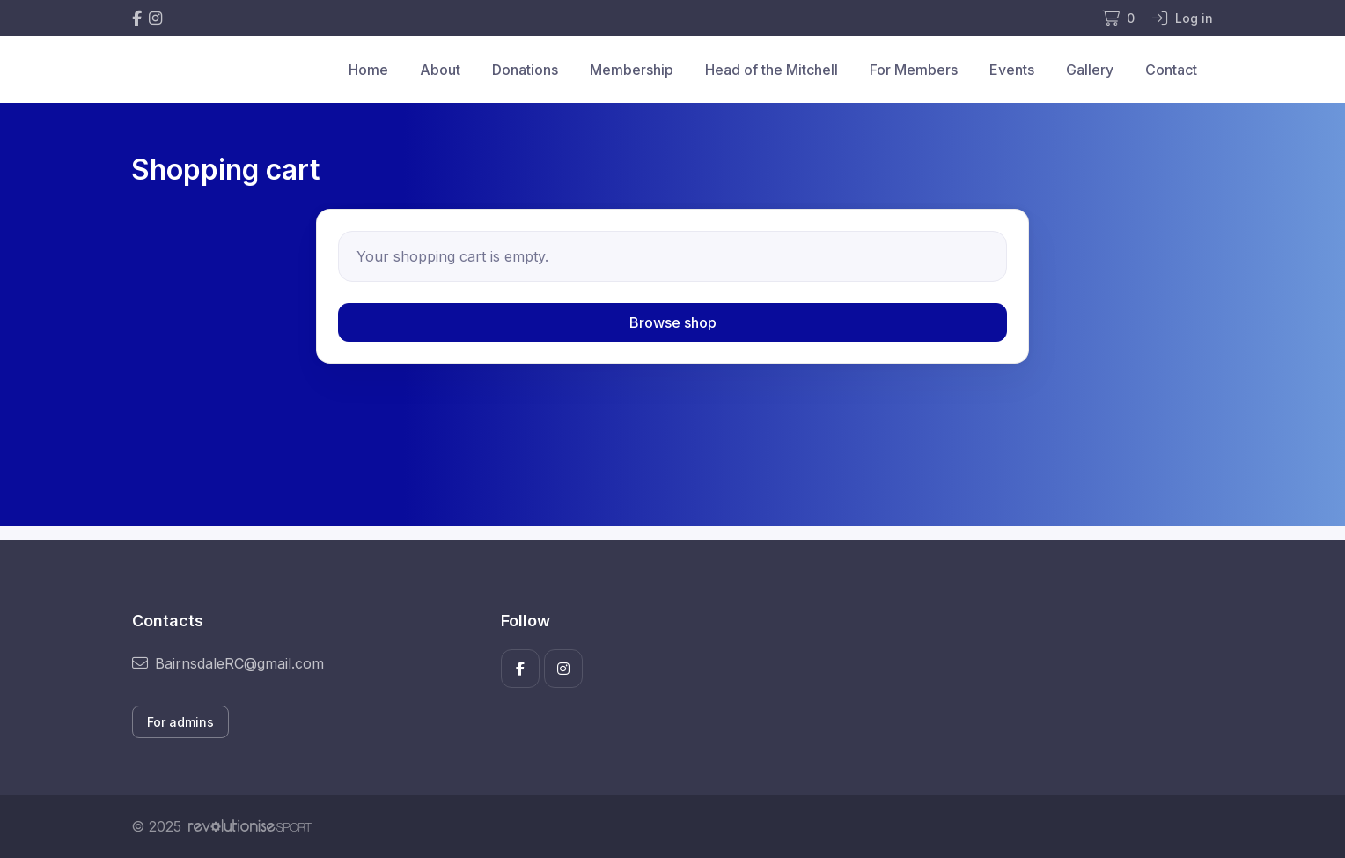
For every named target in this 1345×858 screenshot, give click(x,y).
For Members (914, 69)
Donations (525, 69)
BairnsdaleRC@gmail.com (228, 663)
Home (368, 69)
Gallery (1089, 69)
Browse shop (673, 322)
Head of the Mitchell (771, 69)
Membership (631, 69)
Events (1011, 69)
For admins (180, 721)
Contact (1171, 69)
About (440, 69)
